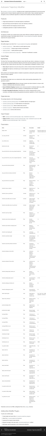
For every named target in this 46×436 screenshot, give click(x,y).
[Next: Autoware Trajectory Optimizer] (36, 429)
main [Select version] (24, 1)
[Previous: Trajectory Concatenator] (8, 429)
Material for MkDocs (8, 434)
